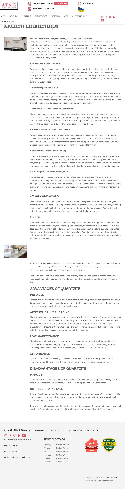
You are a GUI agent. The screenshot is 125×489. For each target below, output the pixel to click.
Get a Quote (88, 3)
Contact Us (8, 22)
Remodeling (26, 16)
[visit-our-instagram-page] (102, 17)
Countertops (41, 16)
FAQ (97, 430)
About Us (13, 16)
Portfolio (55, 16)
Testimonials (79, 16)
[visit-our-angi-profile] (110, 17)
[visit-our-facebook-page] (106, 17)
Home (2, 16)
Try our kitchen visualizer (43, 9)
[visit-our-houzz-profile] (114, 17)
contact (88, 409)
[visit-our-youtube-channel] (102, 20)
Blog (66, 16)
